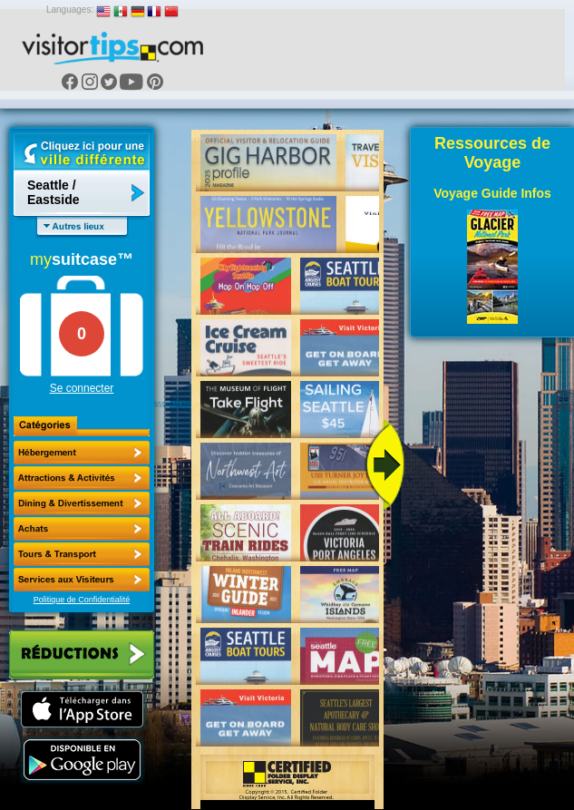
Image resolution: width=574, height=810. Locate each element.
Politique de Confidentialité (82, 599)
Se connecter (82, 388)
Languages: (69, 10)
